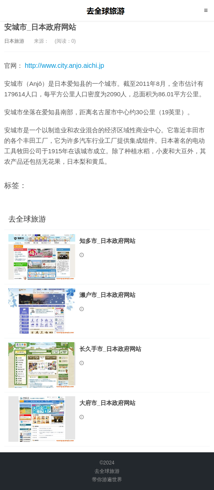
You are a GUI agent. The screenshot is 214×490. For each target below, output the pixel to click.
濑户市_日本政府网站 (107, 294)
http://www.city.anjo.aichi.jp (64, 65)
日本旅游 (14, 41)
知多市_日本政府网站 (107, 240)
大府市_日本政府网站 (107, 403)
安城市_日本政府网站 (40, 27)
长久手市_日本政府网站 (110, 349)
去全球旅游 (107, 10)
